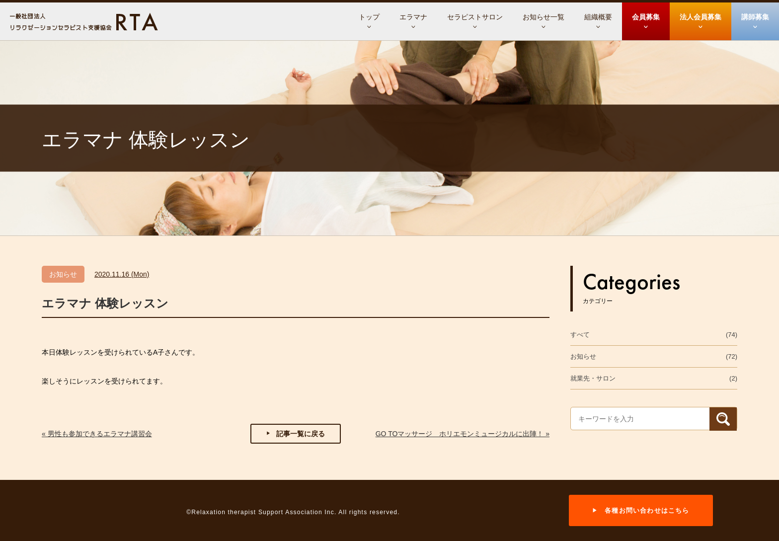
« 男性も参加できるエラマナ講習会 (97, 434)
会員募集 (646, 17)
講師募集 (755, 17)
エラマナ (413, 17)
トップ (369, 17)
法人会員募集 (700, 17)
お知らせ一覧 (543, 17)
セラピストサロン (475, 17)
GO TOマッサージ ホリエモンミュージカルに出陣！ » (462, 434)
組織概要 (598, 17)
